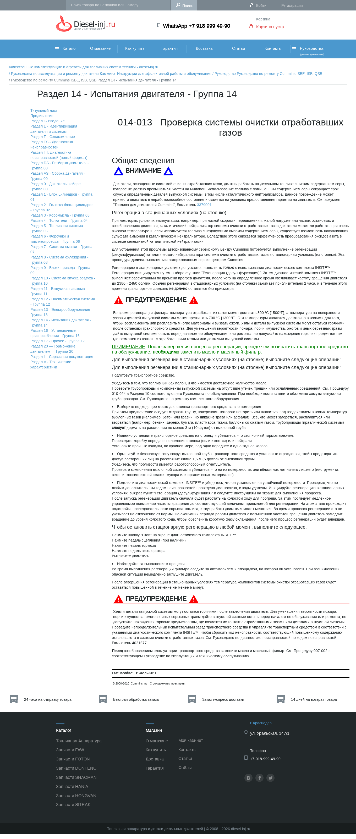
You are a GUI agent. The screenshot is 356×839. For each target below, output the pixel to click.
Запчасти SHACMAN (76, 777)
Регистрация (292, 5)
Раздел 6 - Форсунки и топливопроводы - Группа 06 (55, 239)
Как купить (135, 48)
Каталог (66, 48)
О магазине (100, 48)
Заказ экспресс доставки (223, 699)
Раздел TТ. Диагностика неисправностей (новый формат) (58, 155)
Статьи (238, 48)
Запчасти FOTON (73, 759)
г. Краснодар (261, 723)
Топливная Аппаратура (79, 741)
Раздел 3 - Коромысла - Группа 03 (60, 215)
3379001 (204, 204)
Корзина (263, 19)
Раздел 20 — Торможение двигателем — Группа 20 (52, 349)
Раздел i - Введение (47, 121)
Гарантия (169, 48)
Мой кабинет (190, 740)
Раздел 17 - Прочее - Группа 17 (57, 341)
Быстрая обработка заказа (136, 699)
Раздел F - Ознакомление (52, 136)
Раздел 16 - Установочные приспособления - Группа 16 (55, 333)
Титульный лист (43, 110)
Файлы (185, 767)
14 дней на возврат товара (314, 699)
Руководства (307, 51)
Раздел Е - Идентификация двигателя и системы (53, 129)
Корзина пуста (270, 27)
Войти (261, 5)
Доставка (204, 48)
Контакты (273, 48)
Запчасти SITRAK (73, 804)
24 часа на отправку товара (48, 699)
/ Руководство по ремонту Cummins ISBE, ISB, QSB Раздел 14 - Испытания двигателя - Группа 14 (93, 80)
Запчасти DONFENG (76, 768)
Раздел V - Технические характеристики (50, 365)
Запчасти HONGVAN (76, 795)
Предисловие (41, 115)
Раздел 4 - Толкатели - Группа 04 (59, 220)
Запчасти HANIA (72, 786)
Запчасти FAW (70, 750)
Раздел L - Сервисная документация (61, 356)
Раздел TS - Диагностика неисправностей (51, 145)
